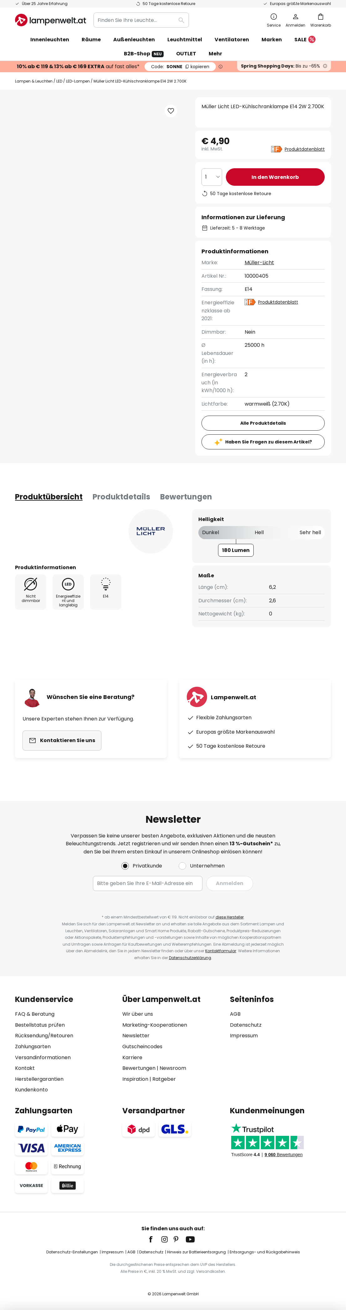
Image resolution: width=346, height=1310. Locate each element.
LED (59, 81)
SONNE (180, 66)
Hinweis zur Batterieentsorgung (196, 1252)
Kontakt (25, 1068)
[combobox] (141, 20)
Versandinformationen (43, 1057)
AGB (235, 1014)
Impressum (244, 1035)
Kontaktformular (220, 950)
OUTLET (186, 53)
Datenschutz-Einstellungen (72, 1252)
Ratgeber (164, 1079)
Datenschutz (246, 1025)
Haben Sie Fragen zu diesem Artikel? (268, 442)
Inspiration (135, 1079)
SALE (305, 40)
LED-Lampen (78, 81)
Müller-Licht (259, 262)
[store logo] (50, 20)
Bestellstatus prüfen (40, 1025)
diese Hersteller (230, 917)
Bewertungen (186, 497)
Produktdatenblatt (305, 149)
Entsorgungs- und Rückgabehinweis (265, 1252)
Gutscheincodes (142, 1046)
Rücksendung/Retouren (44, 1035)
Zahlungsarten (33, 1046)
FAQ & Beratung (34, 1014)
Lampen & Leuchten (34, 81)
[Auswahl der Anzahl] (211, 177)
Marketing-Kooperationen (154, 1025)
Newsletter (136, 1035)
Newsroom (173, 1068)
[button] (171, 111)
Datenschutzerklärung (190, 957)
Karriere (132, 1057)
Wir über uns (137, 1014)
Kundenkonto (31, 1089)
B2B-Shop (144, 53)
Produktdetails (121, 497)
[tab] (49, 497)
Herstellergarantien (39, 1079)
